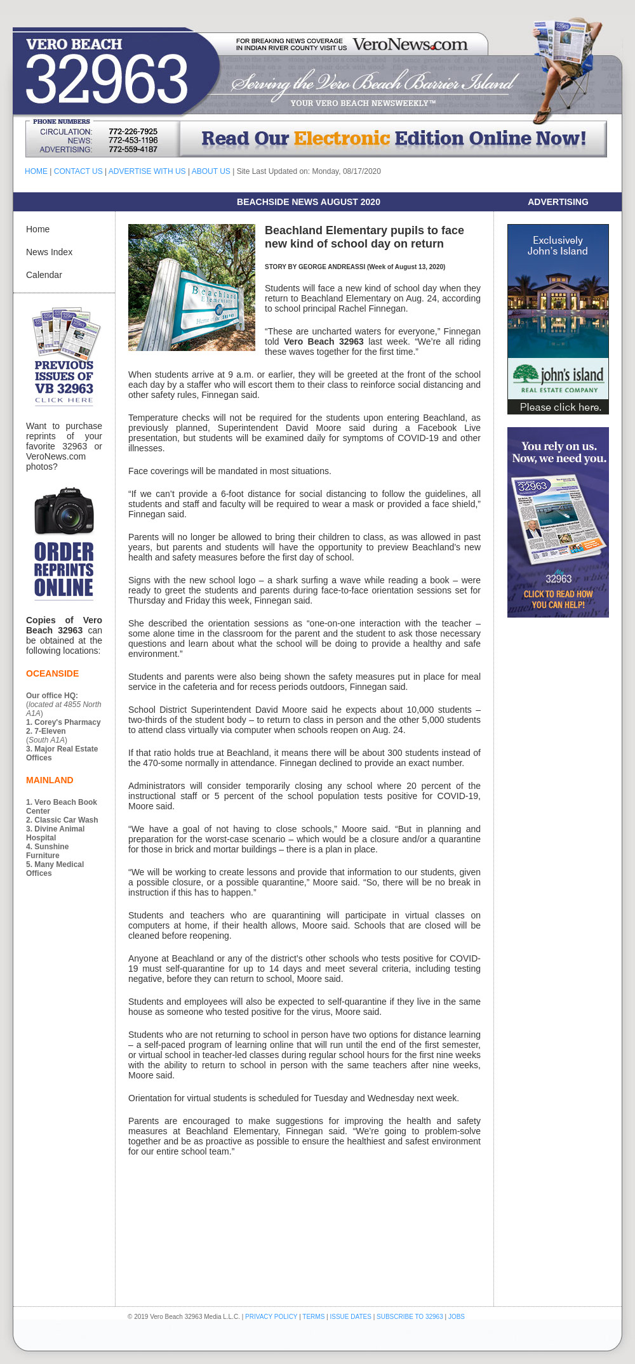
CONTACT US (78, 171)
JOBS (456, 1316)
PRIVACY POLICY (271, 1316)
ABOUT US (211, 171)
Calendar (44, 275)
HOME (36, 171)
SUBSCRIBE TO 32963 (410, 1316)
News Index (49, 252)
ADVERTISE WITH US (147, 171)
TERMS (313, 1316)
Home (38, 229)
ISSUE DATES (350, 1316)
